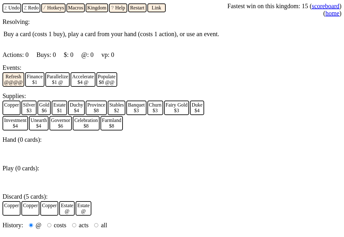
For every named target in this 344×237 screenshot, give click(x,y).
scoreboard (326, 6)
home (332, 13)
